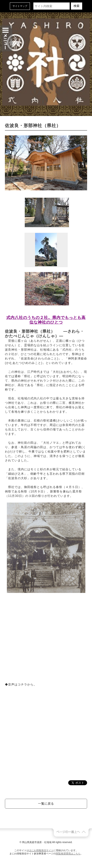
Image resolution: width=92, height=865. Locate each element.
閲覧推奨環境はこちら (68, 853)
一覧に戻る (46, 803)
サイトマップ (20, 6)
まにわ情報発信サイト (41, 850)
